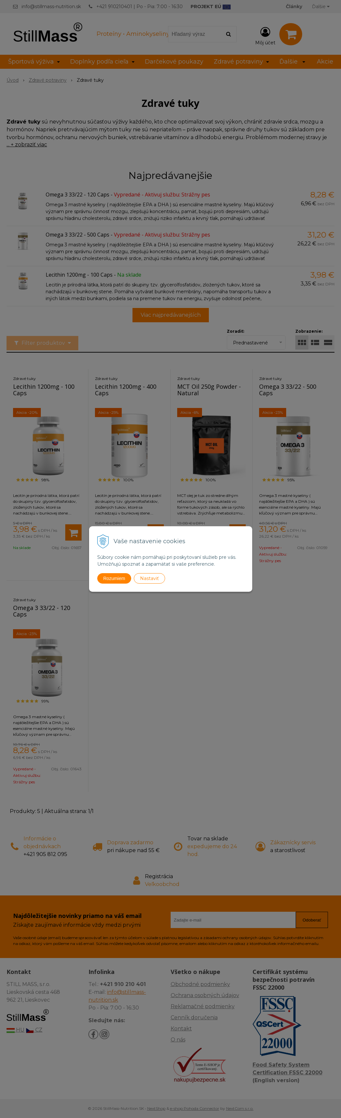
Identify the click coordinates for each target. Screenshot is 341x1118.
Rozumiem (114, 578)
